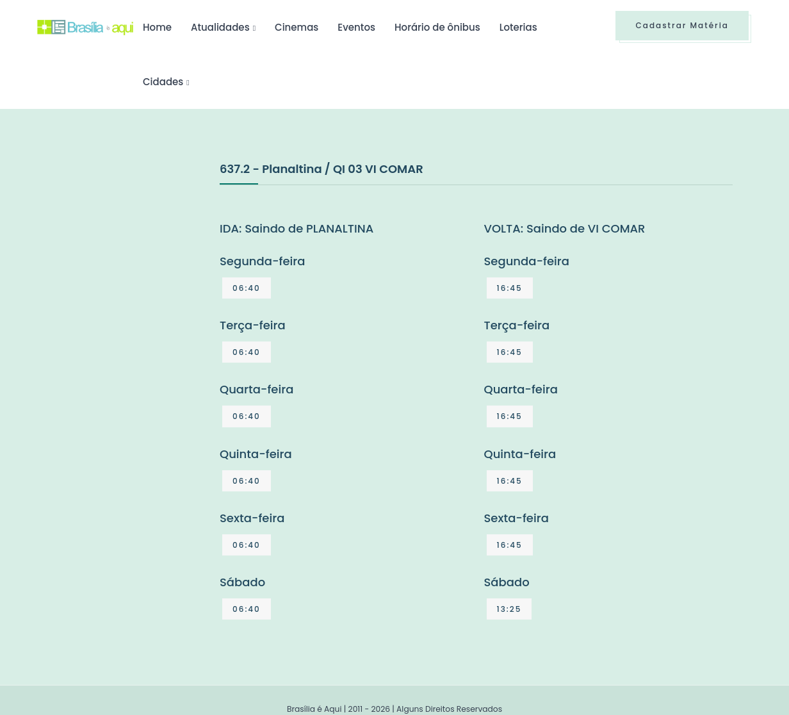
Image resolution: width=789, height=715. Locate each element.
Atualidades (220, 27)
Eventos (356, 27)
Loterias (518, 27)
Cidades (163, 81)
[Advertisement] (133, 256)
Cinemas (296, 27)
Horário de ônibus (437, 27)
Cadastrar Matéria (682, 25)
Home (157, 27)
